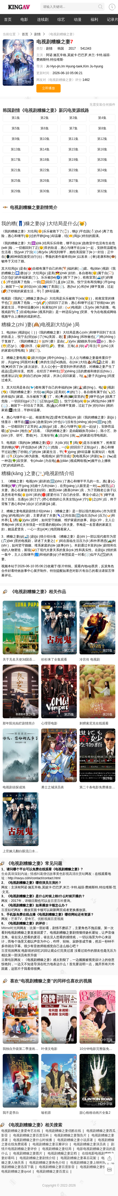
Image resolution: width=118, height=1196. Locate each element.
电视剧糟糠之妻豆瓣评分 (50, 1144)
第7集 (73, 128)
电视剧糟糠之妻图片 (27, 1153)
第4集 (102, 118)
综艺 (61, 19)
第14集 (45, 149)
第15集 (73, 149)
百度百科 (57, 901)
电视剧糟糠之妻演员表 (90, 1144)
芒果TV (16, 919)
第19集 (73, 159)
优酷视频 (44, 919)
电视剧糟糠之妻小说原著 (75, 1140)
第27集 (73, 181)
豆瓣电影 (7, 960)
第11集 (73, 139)
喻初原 (46, 1113)
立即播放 (48, 88)
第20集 (102, 159)
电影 (24, 19)
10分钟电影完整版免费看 (97, 1049)
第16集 (102, 149)
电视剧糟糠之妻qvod (16, 1171)
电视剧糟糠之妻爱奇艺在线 (20, 1131)
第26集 (45, 181)
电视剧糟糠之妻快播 (94, 1167)
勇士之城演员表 (52, 787)
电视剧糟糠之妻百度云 (52, 1171)
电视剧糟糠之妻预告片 (70, 1135)
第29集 (16, 191)
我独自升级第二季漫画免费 (22, 1049)
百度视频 (57, 919)
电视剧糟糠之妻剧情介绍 (37, 1158)
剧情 (37, 34)
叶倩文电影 (49, 1049)
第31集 (73, 191)
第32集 (102, 191)
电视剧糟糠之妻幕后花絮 (78, 1158)
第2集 (44, 118)
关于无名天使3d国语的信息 (22, 659)
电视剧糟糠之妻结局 (56, 1149)
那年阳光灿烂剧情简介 (19, 723)
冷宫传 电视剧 (89, 659)
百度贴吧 (7, 910)
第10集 (45, 139)
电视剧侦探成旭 (14, 787)
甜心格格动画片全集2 (94, 1113)
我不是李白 (11, 1113)
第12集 (102, 139)
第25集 (16, 181)
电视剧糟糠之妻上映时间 (88, 1162)
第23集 (73, 170)
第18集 (45, 159)
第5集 (16, 128)
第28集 (102, 181)
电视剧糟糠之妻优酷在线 (63, 1131)
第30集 (45, 191)
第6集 (44, 128)
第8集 (102, 128)
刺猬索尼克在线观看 (94, 723)
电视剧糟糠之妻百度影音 (57, 1167)
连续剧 (42, 19)
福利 (94, 19)
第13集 (16, 149)
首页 (8, 19)
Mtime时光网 (10, 928)
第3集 (73, 118)
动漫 (77, 19)
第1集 (16, 118)
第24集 (102, 170)
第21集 (16, 170)
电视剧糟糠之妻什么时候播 (32, 1140)
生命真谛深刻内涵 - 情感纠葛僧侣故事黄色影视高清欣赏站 (43, 874)
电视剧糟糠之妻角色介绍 (47, 1162)
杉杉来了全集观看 (54, 659)
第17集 (16, 159)
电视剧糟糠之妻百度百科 (31, 1135)
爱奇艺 (29, 919)
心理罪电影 (49, 723)
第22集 (45, 170)
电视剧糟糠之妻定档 (62, 1153)
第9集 (16, 139)
